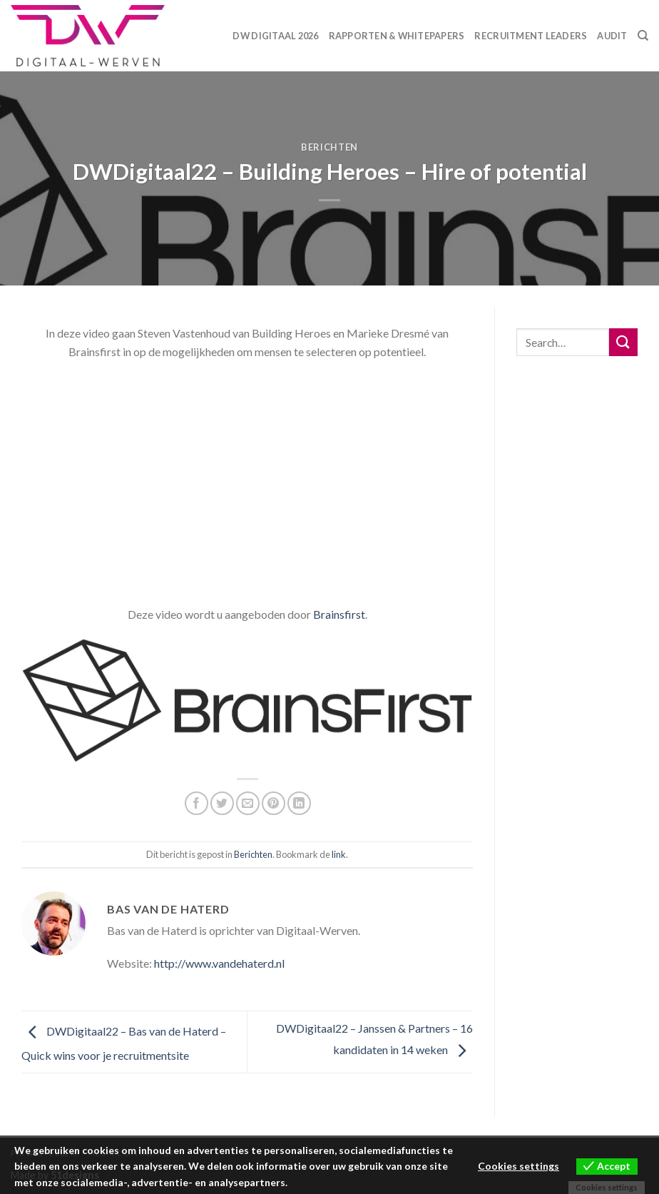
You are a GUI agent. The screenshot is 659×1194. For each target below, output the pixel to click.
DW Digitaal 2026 (275, 35)
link (339, 854)
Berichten (329, 147)
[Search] (643, 35)
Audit (612, 35)
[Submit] (623, 342)
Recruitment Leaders (530, 35)
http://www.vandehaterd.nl (219, 963)
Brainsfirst (339, 614)
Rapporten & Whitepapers (397, 35)
